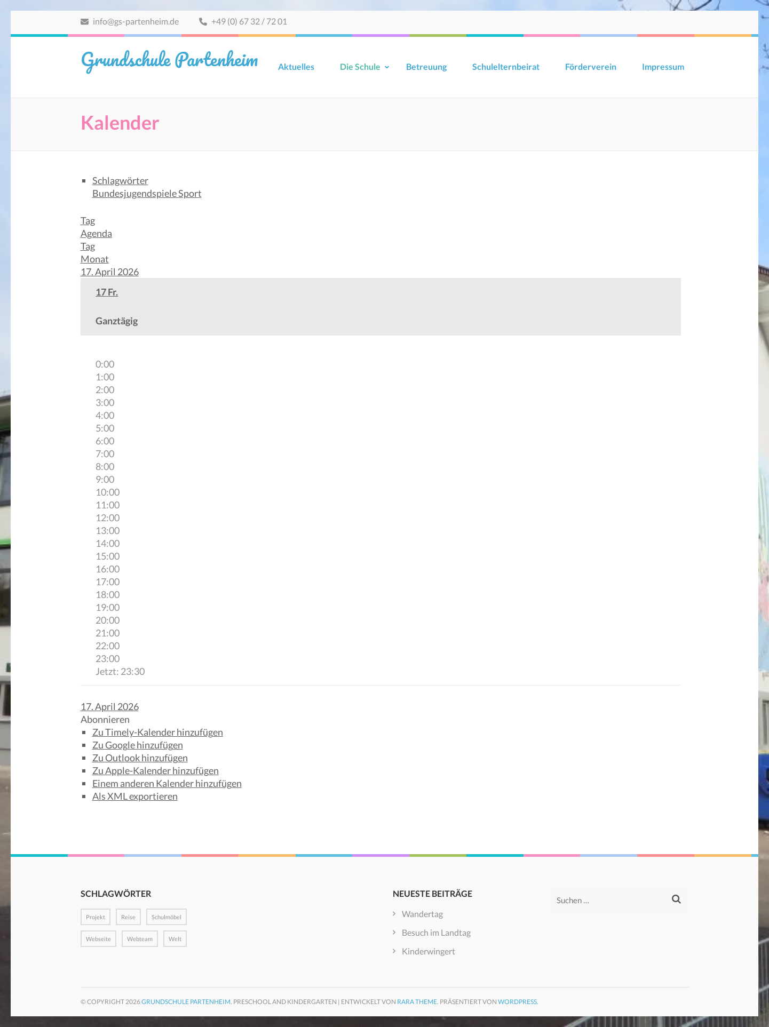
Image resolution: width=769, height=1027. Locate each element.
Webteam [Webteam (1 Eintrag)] (140, 938)
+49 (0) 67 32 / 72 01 (243, 21)
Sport (190, 193)
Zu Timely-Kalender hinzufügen (157, 732)
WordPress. (518, 1002)
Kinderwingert (428, 951)
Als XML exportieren (135, 796)
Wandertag (422, 914)
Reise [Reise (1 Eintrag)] (128, 916)
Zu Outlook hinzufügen (140, 757)
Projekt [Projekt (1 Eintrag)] (95, 916)
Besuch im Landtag (436, 932)
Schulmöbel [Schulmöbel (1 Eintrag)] (166, 916)
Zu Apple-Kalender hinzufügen (155, 770)
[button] (105, 719)
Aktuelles (296, 66)
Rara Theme (417, 1002)
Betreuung (426, 66)
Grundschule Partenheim (169, 59)
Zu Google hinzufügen (137, 745)
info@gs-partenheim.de (130, 21)
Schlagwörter (120, 180)
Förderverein (590, 66)
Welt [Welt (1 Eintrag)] (175, 938)
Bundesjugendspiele (135, 193)
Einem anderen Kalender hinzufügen (167, 783)
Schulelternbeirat (506, 66)
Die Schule (360, 66)
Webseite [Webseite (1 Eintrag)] (98, 938)
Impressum (663, 66)
